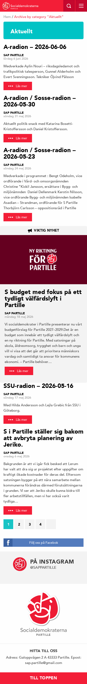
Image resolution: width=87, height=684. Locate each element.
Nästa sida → (52, 525)
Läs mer (21, 86)
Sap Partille (13, 55)
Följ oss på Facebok (43, 542)
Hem (7, 16)
